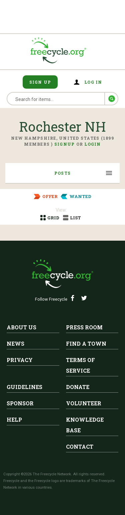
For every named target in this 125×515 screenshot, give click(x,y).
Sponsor (20, 403)
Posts (62, 173)
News (15, 343)
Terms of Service (80, 365)
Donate (77, 386)
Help (14, 419)
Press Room (84, 327)
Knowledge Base (85, 425)
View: (61, 210)
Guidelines (24, 386)
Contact (79, 446)
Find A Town (86, 343)
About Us (21, 327)
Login (92, 144)
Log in (93, 82)
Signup (64, 144)
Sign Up (40, 82)
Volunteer (83, 403)
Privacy (20, 359)
